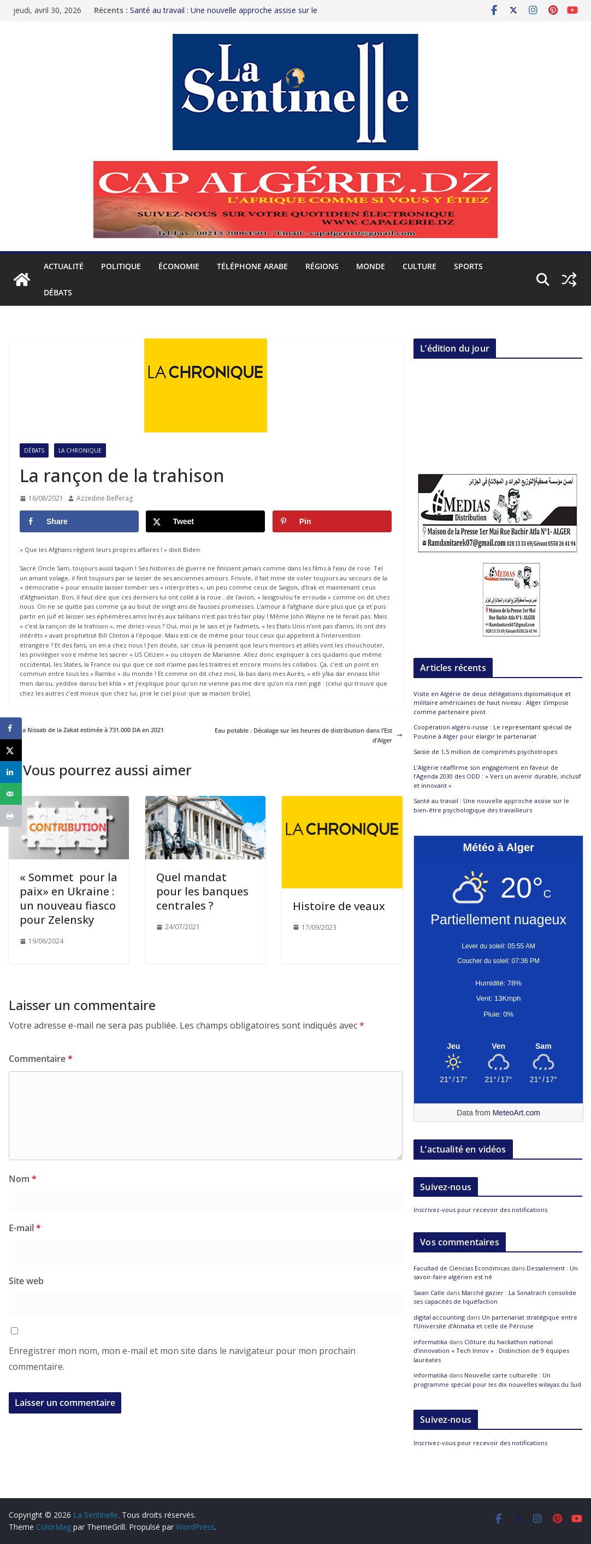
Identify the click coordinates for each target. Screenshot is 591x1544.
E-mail (25, 1228)
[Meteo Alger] (498, 1046)
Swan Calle (429, 1292)
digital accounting (439, 1317)
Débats (58, 292)
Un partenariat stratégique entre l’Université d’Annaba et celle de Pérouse (495, 1322)
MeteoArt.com (516, 1112)
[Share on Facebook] (79, 521)
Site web (26, 1281)
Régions (322, 266)
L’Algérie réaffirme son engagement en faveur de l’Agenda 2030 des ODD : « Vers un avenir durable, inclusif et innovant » (497, 776)
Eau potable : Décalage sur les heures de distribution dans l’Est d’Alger (309, 735)
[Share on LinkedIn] (11, 772)
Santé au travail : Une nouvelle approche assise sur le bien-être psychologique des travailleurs (223, 15)
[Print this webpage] (11, 816)
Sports (468, 266)
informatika (430, 1342)
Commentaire (41, 1059)
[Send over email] (11, 794)
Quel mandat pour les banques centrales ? (202, 891)
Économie (178, 266)
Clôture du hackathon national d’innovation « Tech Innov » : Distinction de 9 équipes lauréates (491, 1351)
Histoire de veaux (339, 906)
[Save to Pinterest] (332, 521)
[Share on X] (205, 521)
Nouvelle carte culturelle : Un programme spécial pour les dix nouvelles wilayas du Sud (497, 1379)
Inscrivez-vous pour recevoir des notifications (480, 1209)
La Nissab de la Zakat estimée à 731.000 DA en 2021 (86, 730)
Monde (370, 266)
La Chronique (80, 450)
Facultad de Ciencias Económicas (461, 1268)
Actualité (64, 266)
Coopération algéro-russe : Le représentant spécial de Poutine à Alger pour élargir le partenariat (492, 731)
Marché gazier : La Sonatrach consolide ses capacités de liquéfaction (494, 1297)
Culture (419, 266)
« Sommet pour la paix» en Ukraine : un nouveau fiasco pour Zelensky (68, 898)
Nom (23, 1179)
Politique (121, 266)
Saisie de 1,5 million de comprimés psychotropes (485, 751)
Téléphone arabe (252, 266)
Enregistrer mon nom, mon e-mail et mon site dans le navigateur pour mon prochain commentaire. (182, 1359)
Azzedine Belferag (104, 498)
